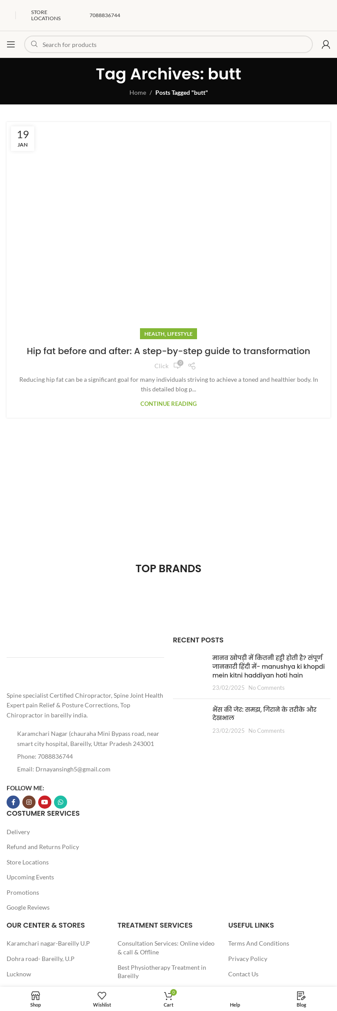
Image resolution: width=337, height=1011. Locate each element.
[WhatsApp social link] (60, 802)
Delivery (18, 831)
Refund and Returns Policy (43, 846)
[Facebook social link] (13, 802)
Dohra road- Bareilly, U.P (41, 958)
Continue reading (168, 403)
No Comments (266, 688)
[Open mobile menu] (11, 44)
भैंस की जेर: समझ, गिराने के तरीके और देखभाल (264, 714)
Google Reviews (28, 907)
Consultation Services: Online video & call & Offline (166, 947)
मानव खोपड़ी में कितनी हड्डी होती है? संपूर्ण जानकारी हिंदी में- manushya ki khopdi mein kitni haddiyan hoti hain (268, 666)
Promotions (23, 892)
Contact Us (243, 974)
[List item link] (85, 756)
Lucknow (19, 974)
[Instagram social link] (29, 802)
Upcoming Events (30, 877)
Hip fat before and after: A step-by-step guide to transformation (168, 351)
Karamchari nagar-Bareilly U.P (48, 943)
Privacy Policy (247, 958)
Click (161, 365)
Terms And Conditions (258, 943)
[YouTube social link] (44, 802)
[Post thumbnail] (189, 673)
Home (137, 92)
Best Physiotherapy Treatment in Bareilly (162, 972)
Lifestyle (180, 333)
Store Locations (28, 862)
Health (154, 333)
